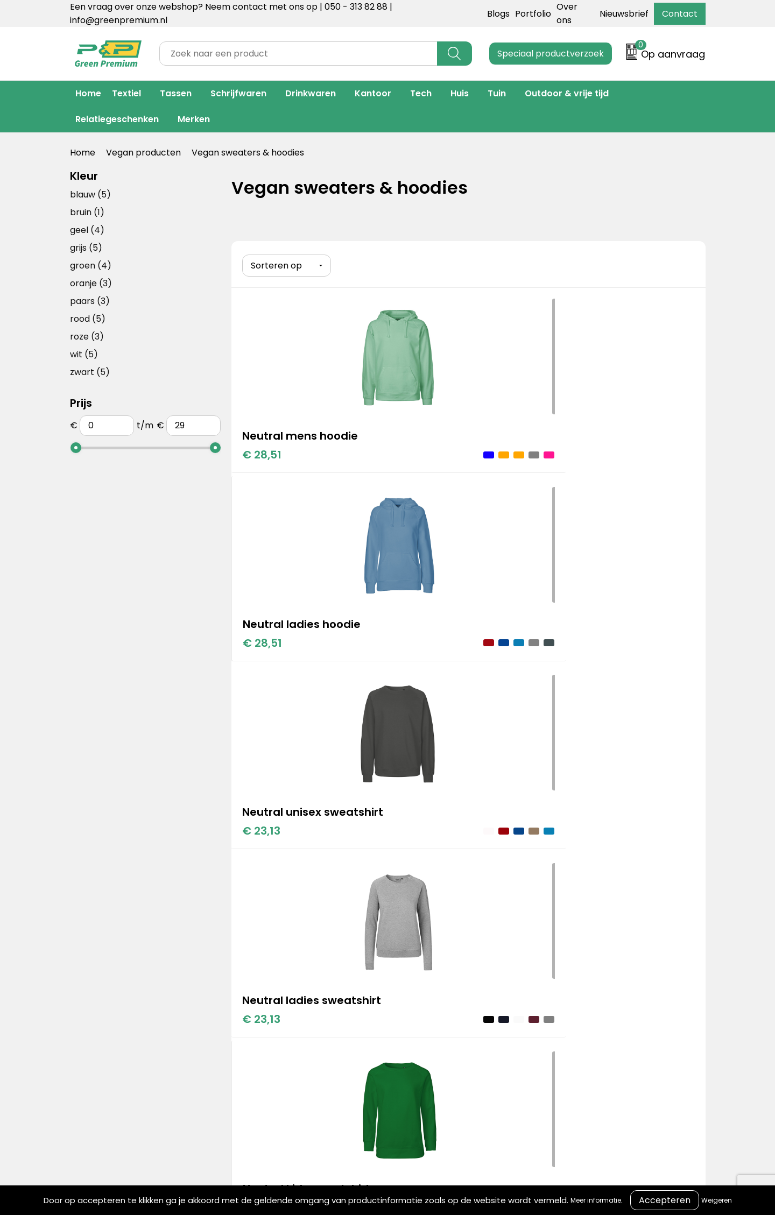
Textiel (126, 93)
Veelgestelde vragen (425, 966)
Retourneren (407, 950)
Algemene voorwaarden (575, 917)
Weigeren (716, 1200)
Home (88, 93)
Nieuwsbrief (624, 14)
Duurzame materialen (283, 966)
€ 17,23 (419, 653)
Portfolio (533, 14)
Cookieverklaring (559, 933)
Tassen (176, 93)
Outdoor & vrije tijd (567, 93)
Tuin (497, 93)
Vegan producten (143, 152)
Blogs (498, 14)
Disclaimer (546, 966)
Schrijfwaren (238, 93)
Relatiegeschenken (117, 119)
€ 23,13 (577, 468)
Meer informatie (595, 1200)
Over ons (400, 933)
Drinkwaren (310, 93)
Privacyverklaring (560, 950)
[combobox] (298, 53)
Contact (680, 14)
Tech (421, 93)
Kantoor (373, 93)
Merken (194, 119)
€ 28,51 (261, 452)
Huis (459, 93)
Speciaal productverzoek (550, 53)
